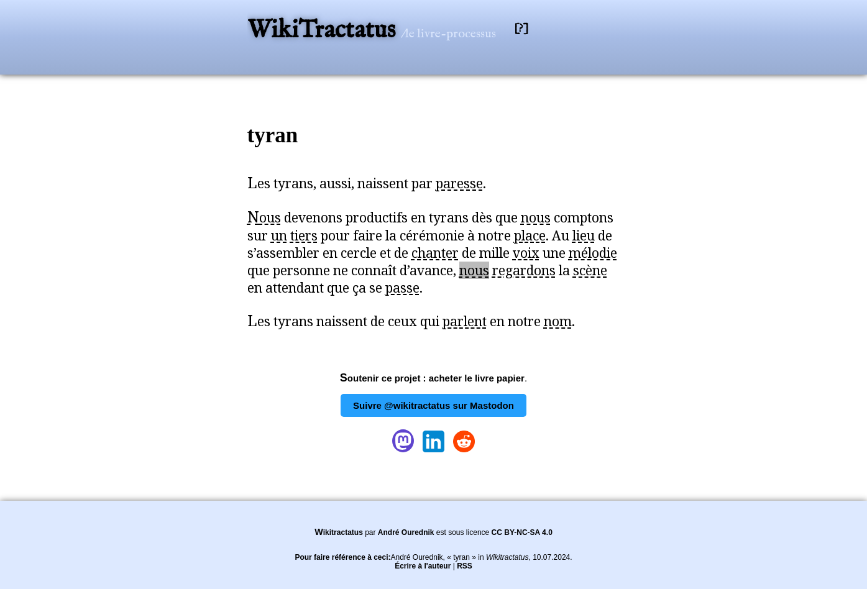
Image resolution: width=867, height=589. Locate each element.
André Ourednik (406, 532)
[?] (521, 29)
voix (526, 253)
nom (558, 321)
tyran (272, 135)
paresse (459, 183)
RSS (464, 566)
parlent (465, 321)
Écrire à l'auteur (423, 566)
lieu (583, 235)
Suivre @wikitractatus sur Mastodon (433, 405)
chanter (435, 253)
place (530, 235)
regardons (524, 270)
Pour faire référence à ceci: (342, 557)
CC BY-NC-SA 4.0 (522, 532)
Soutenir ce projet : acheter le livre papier (432, 378)
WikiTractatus (324, 31)
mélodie (593, 253)
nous (536, 217)
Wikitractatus (338, 532)
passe (402, 287)
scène (590, 270)
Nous (264, 217)
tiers (304, 235)
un (279, 235)
